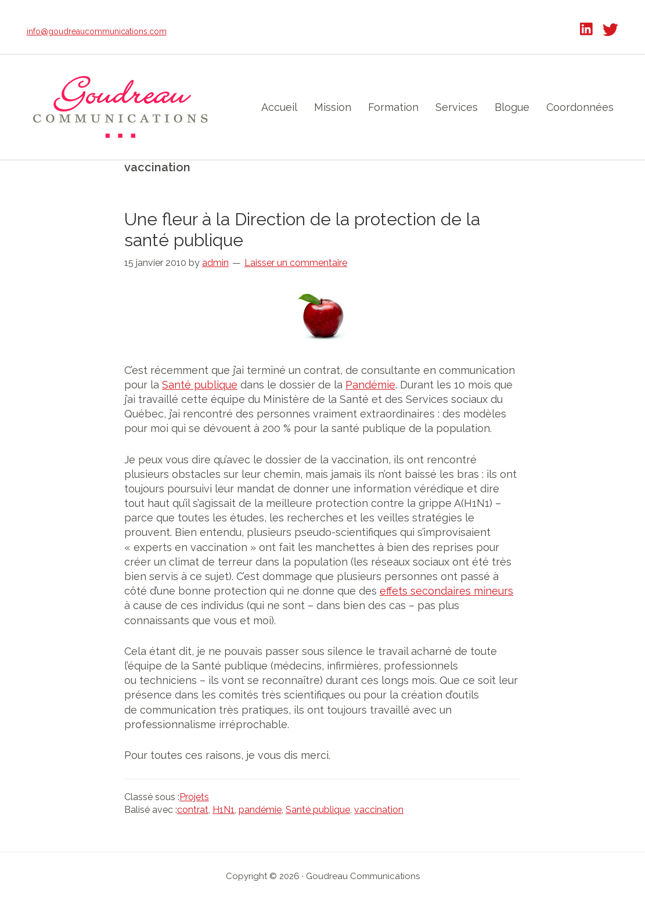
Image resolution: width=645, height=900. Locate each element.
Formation (393, 107)
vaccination (378, 809)
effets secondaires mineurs (446, 591)
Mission (332, 107)
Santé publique (199, 385)
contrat (192, 809)
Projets (194, 796)
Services (456, 107)
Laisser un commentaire (295, 262)
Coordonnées (580, 107)
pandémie (260, 809)
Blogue (512, 107)
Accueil (279, 107)
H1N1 (223, 809)
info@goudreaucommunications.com (97, 31)
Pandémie (370, 385)
